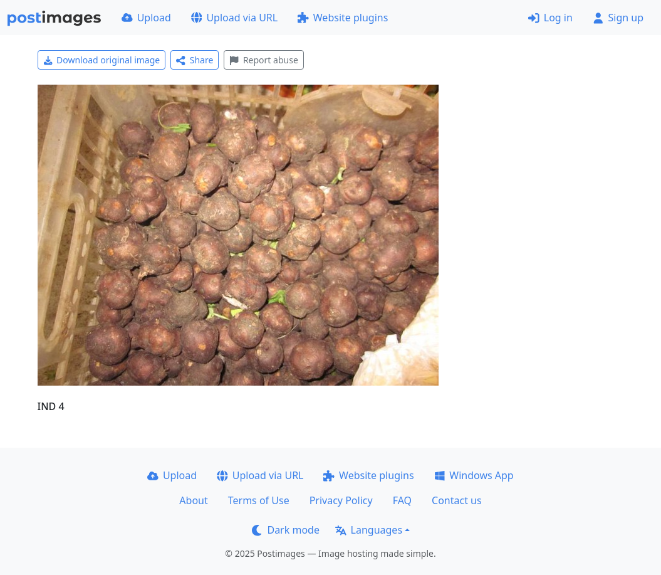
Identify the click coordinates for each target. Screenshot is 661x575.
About (193, 500)
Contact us (457, 500)
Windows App (474, 475)
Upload (146, 17)
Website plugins (343, 17)
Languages (368, 530)
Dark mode (286, 530)
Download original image (101, 60)
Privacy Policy (341, 500)
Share (194, 60)
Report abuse (263, 60)
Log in (550, 17)
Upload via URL (234, 17)
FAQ (402, 500)
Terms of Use (258, 500)
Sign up (618, 17)
